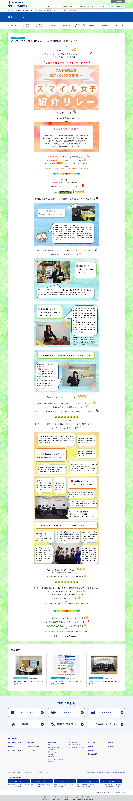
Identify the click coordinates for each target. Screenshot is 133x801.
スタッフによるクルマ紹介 (15, 750)
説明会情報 (66, 25)
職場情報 (53, 25)
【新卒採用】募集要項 (27, 25)
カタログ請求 (91, 742)
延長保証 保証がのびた (74, 745)
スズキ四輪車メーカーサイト (18, 781)
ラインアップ (31, 750)
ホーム (10, 10)
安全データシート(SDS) (14, 772)
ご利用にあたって (29, 772)
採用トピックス (30, 10)
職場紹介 (92, 25)
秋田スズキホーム (13, 738)
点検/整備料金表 (52, 756)
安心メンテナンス (53, 752)
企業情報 (110, 742)
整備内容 (50, 754)
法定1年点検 (51, 749)
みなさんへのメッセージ (79, 25)
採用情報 (18, 10)
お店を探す (31, 742)
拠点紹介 (105, 25)
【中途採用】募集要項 (40, 25)
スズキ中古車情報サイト (109, 781)
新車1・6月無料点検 (53, 747)
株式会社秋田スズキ (18, 6)
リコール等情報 (87, 781)
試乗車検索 (91, 750)
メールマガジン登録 (63, 781)
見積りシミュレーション (40, 781)
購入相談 (90, 746)
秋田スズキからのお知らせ (15, 742)
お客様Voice (11, 746)
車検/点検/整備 (52, 742)
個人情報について (43, 772)
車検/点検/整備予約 (93, 754)
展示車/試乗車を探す (33, 746)
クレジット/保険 (72, 742)
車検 (49, 745)
